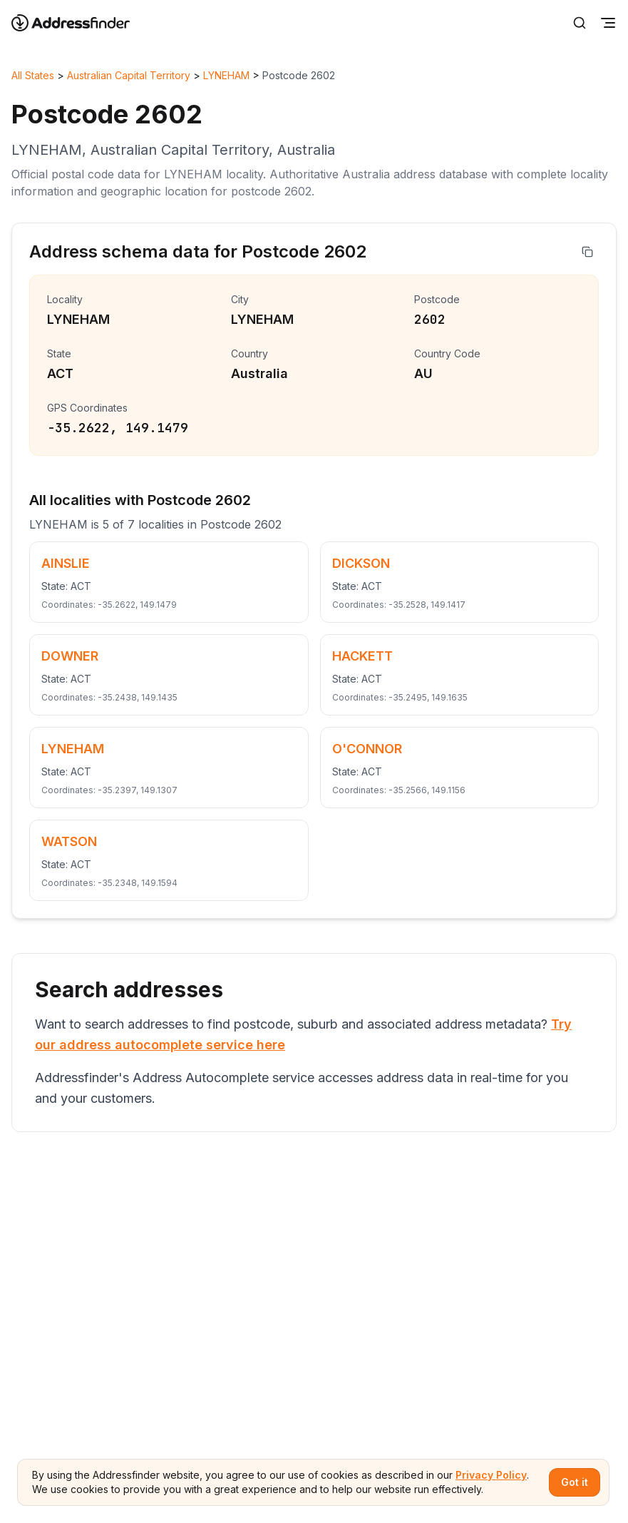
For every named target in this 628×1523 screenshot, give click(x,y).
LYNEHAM (226, 75)
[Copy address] (587, 251)
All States (32, 75)
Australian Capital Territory (128, 75)
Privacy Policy (491, 1475)
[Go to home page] (79, 22)
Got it (574, 1482)
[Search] (579, 23)
